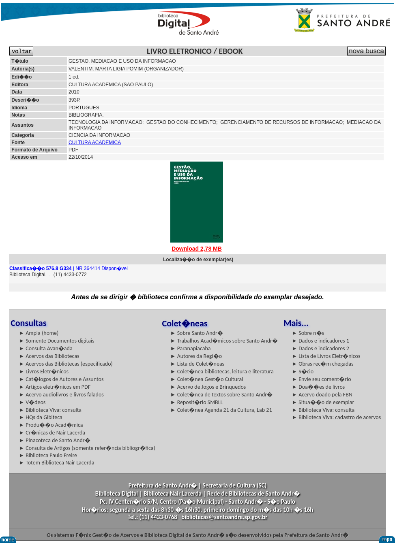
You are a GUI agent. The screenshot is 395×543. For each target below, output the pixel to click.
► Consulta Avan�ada (45, 348)
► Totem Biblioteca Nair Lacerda (56, 462)
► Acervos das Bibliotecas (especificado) (66, 363)
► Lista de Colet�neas (197, 363)
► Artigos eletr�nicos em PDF (54, 386)
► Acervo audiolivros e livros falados (61, 394)
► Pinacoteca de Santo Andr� (54, 440)
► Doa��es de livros (318, 386)
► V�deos (32, 402)
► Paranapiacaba (190, 348)
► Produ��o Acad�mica (51, 425)
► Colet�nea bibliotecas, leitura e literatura (222, 371)
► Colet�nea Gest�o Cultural (206, 379)
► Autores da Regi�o (196, 356)
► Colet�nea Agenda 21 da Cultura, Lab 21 (221, 410)
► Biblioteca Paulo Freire (48, 455)
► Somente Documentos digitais (56, 340)
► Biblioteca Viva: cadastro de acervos (336, 417)
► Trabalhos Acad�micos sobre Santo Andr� (224, 340)
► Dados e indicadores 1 (320, 340)
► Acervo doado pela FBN (322, 394)
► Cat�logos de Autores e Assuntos (61, 379)
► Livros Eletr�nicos (44, 371)
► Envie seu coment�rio (321, 379)
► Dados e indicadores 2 (320, 348)
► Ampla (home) (38, 333)
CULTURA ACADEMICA (95, 142)
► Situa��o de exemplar (323, 402)
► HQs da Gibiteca (40, 417)
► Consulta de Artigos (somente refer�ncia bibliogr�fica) (87, 448)
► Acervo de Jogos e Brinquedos (208, 386)
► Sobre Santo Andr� (196, 333)
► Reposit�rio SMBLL (196, 402)
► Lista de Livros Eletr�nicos (326, 356)
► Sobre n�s (308, 333)
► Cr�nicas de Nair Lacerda (52, 432)
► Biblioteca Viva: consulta (50, 410)
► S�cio (302, 371)
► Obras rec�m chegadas (322, 363)
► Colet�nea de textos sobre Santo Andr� (221, 394)
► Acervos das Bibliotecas (49, 356)
